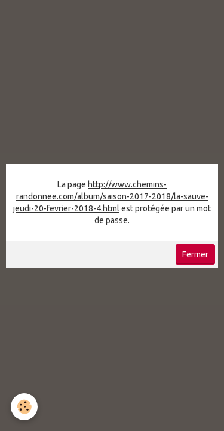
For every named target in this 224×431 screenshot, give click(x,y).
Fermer (195, 254)
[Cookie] (24, 406)
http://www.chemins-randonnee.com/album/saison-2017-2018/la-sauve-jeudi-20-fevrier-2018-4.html (110, 196)
